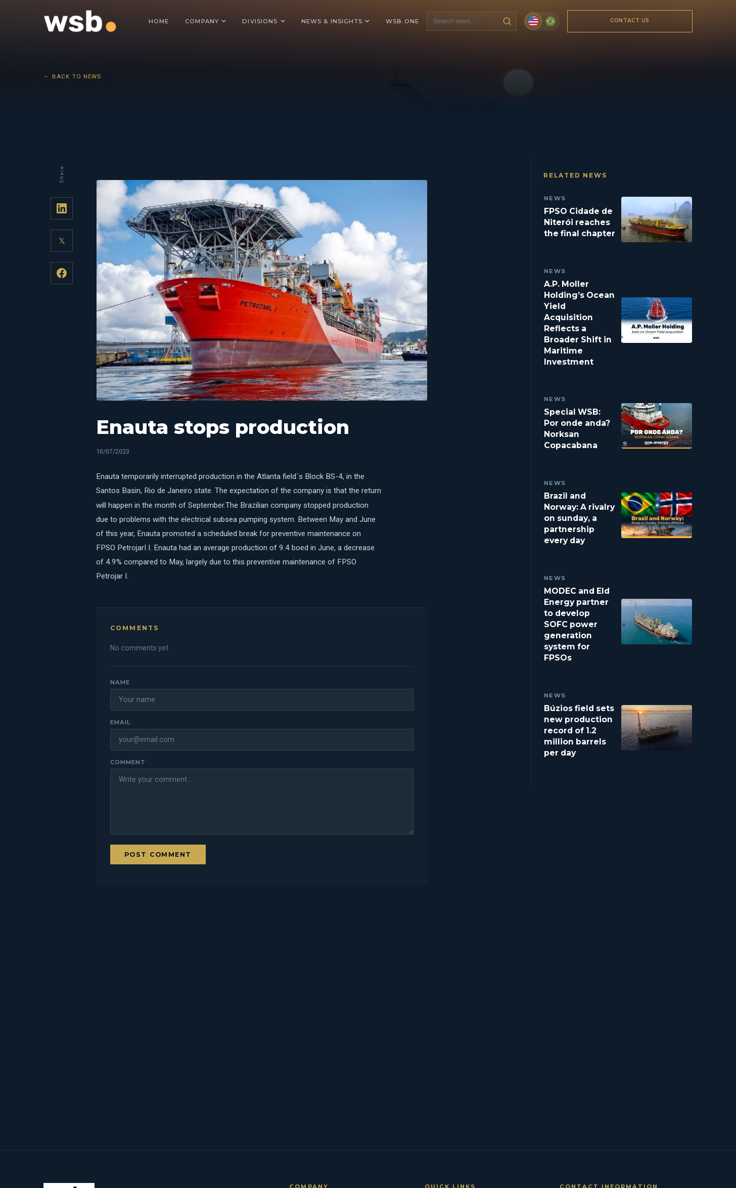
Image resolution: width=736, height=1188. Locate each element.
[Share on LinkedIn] (62, 208)
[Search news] (462, 21)
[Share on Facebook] (62, 273)
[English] (533, 21)
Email (120, 722)
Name (120, 682)
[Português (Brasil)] (550, 21)
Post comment (158, 854)
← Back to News (72, 76)
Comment (127, 762)
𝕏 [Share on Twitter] (62, 241)
